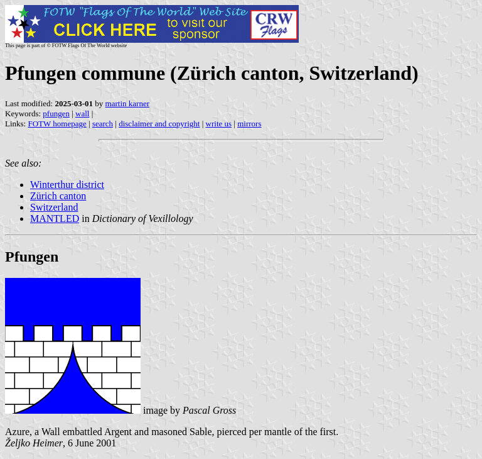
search (102, 123)
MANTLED (54, 218)
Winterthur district (67, 184)
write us (219, 123)
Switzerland (54, 207)
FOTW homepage (57, 123)
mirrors (249, 123)
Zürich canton (58, 196)
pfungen (56, 113)
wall (82, 113)
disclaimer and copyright (159, 123)
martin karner (127, 103)
